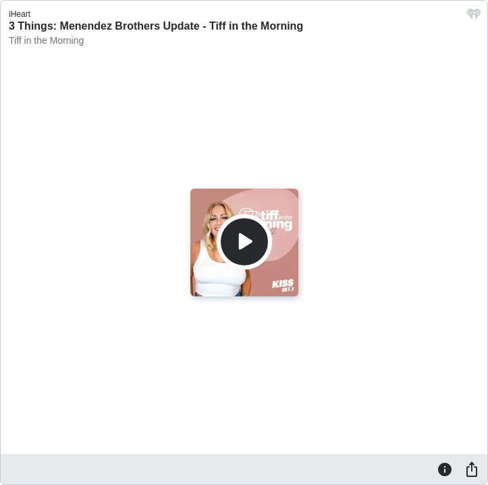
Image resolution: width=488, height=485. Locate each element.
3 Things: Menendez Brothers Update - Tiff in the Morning (156, 26)
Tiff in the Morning (46, 40)
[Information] (444, 468)
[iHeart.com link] (474, 17)
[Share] (471, 468)
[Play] (244, 241)
